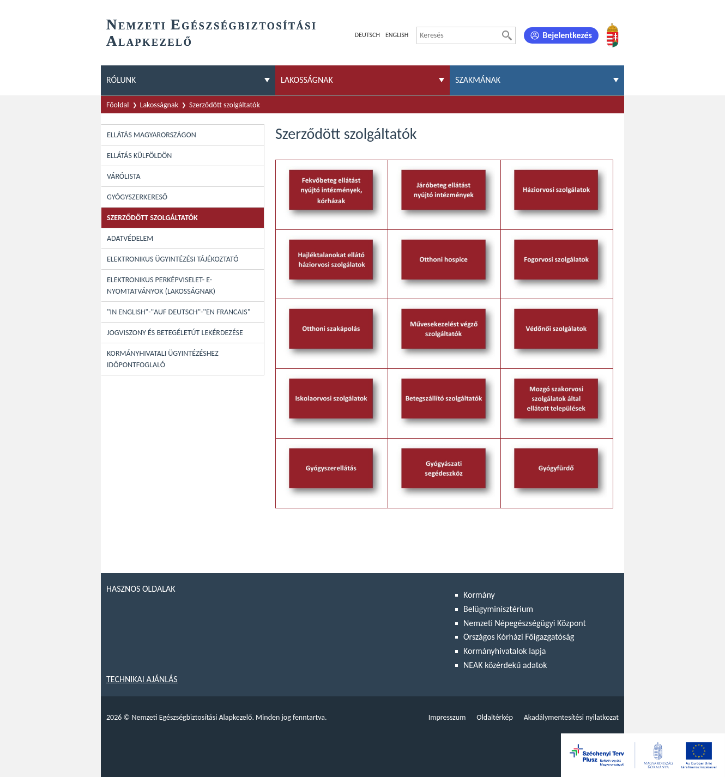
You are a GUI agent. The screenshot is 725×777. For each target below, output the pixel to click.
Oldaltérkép (494, 717)
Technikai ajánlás (142, 679)
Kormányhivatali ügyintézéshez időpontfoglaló (163, 359)
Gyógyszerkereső (137, 197)
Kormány (479, 595)
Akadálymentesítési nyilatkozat (571, 717)
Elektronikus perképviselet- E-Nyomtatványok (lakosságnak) (161, 285)
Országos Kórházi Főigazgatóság (518, 637)
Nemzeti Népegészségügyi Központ (524, 623)
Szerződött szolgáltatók (224, 105)
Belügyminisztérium (498, 609)
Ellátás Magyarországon (151, 134)
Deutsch (367, 35)
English (396, 35)
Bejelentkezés (567, 35)
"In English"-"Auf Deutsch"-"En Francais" (178, 312)
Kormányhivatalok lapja (504, 651)
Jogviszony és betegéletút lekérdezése (175, 332)
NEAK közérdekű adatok (505, 665)
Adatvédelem (130, 238)
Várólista (124, 176)
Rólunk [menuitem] (121, 80)
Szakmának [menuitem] (477, 80)
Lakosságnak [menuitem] (307, 80)
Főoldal (117, 105)
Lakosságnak (159, 105)
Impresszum (447, 717)
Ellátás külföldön (139, 155)
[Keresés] (507, 35)
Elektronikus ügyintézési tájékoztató (172, 259)
